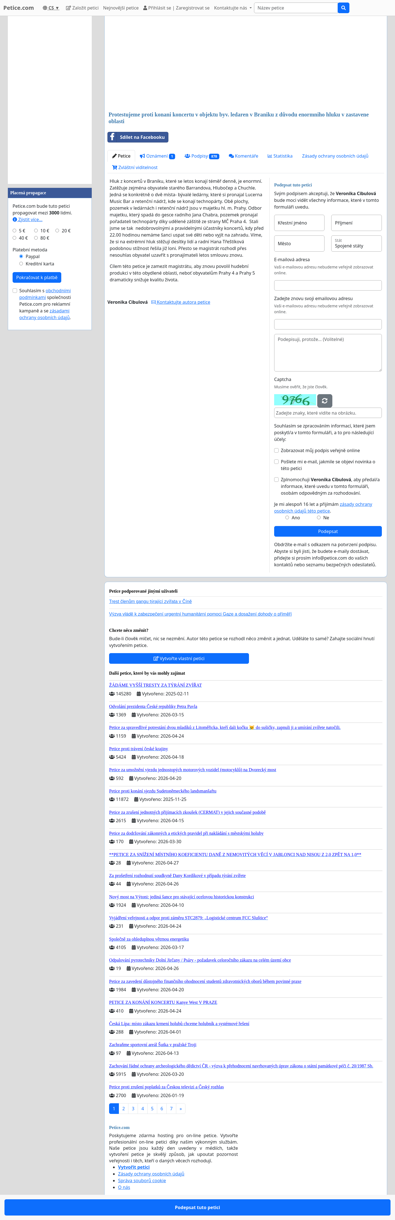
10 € (44, 231)
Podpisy (202, 156)
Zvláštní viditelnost (134, 167)
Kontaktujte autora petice (180, 302)
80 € (44, 238)
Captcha (282, 379)
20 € (66, 231)
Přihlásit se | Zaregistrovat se (176, 8)
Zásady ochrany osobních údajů (335, 156)
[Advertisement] (245, 64)
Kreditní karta (40, 264)
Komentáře (243, 156)
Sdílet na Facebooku (136, 137)
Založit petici (82, 8)
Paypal (33, 256)
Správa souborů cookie (142, 1180)
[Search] (296, 8)
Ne (326, 518)
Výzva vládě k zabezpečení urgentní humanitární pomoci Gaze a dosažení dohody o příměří (200, 614)
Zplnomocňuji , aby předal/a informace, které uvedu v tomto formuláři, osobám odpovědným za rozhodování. (330, 486)
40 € (23, 238)
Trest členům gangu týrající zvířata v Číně (150, 601)
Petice (121, 156)
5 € (22, 231)
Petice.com (18, 7)
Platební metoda (30, 250)
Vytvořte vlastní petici (179, 658)
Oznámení (157, 156)
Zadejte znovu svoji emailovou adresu (313, 298)
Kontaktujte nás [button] (231, 8)
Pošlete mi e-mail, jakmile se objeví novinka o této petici (328, 465)
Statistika (280, 156)
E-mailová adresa (292, 259)
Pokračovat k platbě (37, 277)
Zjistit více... (28, 219)
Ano (296, 518)
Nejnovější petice (121, 8)
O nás (124, 1187)
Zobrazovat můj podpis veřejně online (320, 450)
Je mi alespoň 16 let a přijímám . (323, 507)
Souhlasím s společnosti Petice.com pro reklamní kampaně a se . (45, 304)
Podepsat (328, 531)
